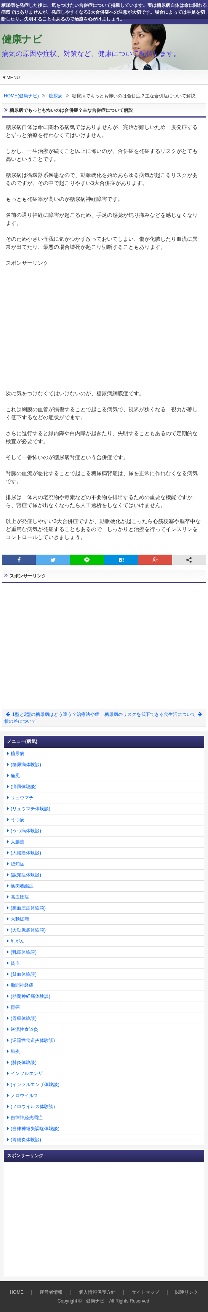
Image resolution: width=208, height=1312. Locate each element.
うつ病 (17, 819)
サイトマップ (145, 1292)
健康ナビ (22, 39)
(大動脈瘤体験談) (28, 930)
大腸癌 (17, 841)
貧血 (15, 963)
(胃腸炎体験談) (26, 1139)
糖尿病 (55, 96)
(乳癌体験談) (24, 952)
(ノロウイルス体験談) (33, 1106)
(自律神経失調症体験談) (35, 1128)
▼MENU (11, 77)
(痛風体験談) (24, 786)
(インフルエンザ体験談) (35, 1084)
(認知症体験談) (26, 875)
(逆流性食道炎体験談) (33, 1040)
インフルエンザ (27, 1073)
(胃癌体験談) (24, 1018)
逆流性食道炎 (24, 1029)
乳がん (17, 941)
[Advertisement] (104, 320)
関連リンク (186, 1292)
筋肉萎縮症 (22, 886)
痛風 (15, 775)
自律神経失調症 (27, 1117)
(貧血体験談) (24, 974)
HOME (17, 1292)
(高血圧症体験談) (28, 908)
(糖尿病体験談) (26, 764)
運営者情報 (51, 1292)
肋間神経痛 (22, 985)
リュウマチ (22, 797)
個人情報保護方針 (97, 1292)
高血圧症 (20, 897)
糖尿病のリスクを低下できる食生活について (153, 714)
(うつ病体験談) (26, 830)
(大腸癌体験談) (26, 853)
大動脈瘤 (20, 919)
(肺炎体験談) (24, 1062)
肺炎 (15, 1051)
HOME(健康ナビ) (21, 96)
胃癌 (15, 1007)
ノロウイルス (24, 1095)
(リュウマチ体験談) (30, 808)
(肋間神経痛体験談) (30, 996)
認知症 (17, 864)
